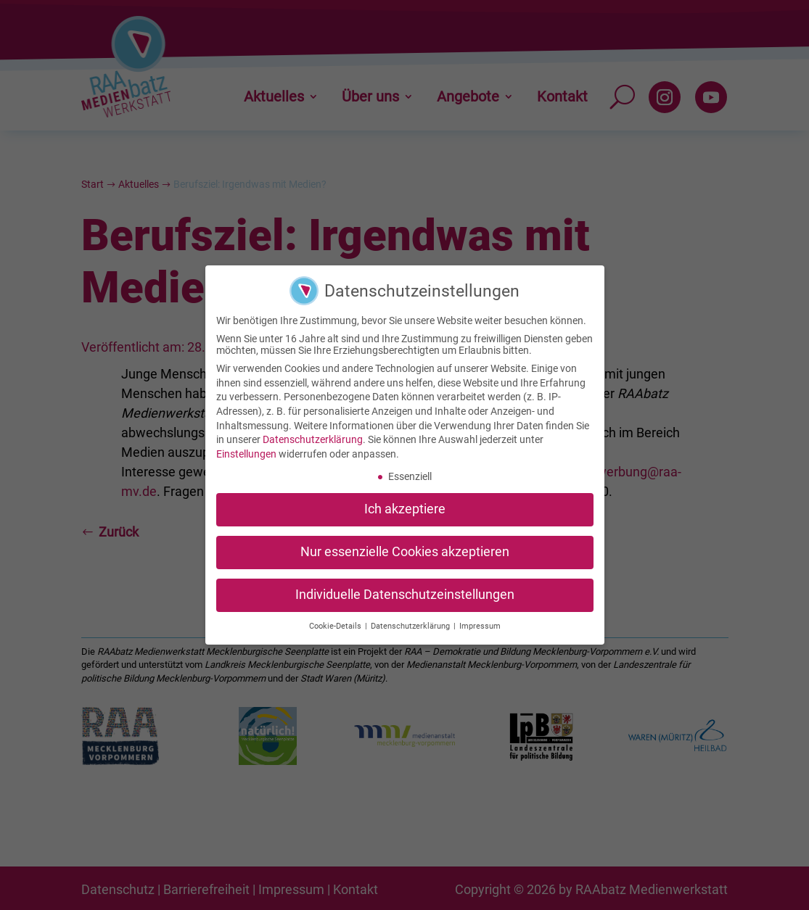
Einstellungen (246, 447)
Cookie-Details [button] (336, 619)
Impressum (480, 619)
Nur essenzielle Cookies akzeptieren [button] (404, 546)
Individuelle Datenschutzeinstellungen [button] (404, 589)
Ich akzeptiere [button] (404, 503)
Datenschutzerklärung (313, 433)
